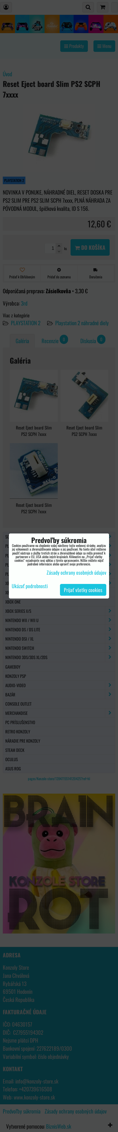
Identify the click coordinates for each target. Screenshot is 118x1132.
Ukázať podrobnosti (30, 586)
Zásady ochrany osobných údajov (76, 572)
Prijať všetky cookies (83, 589)
